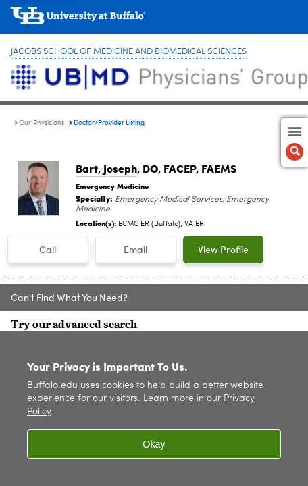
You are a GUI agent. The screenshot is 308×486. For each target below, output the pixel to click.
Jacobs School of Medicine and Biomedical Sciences (129, 51)
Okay (154, 448)
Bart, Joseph (106, 168)
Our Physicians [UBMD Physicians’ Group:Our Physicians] (41, 122)
